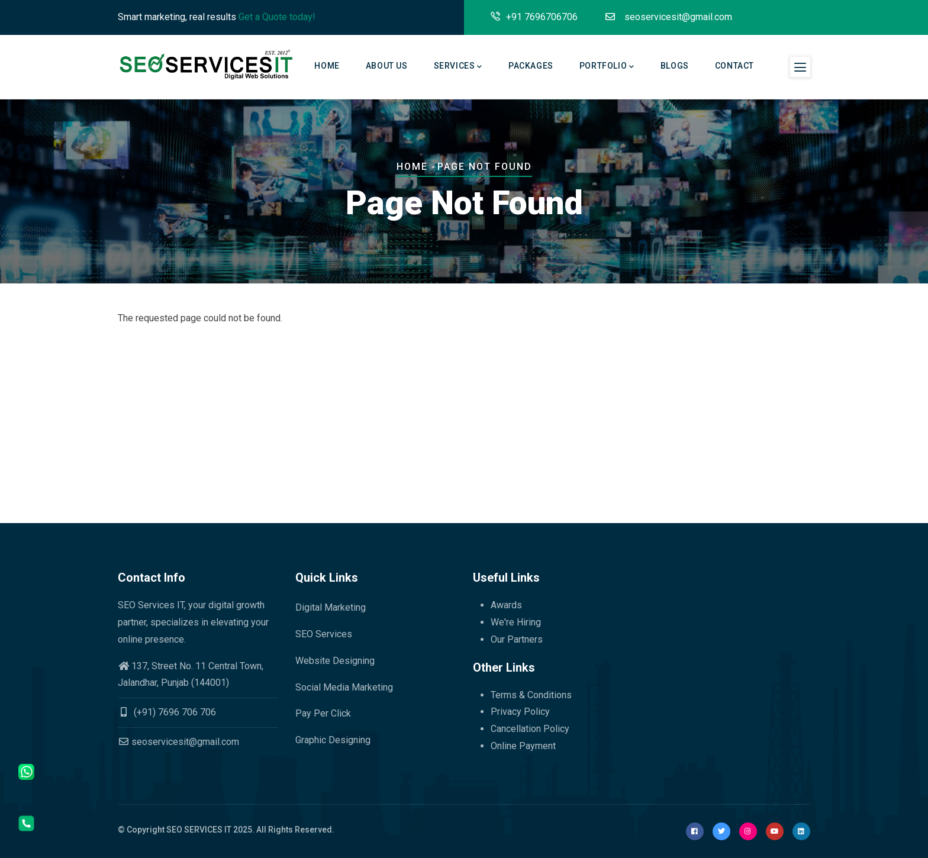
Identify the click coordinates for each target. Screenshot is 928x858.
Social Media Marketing (344, 687)
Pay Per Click (323, 713)
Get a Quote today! (277, 16)
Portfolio (606, 67)
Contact (734, 65)
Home (326, 65)
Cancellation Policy (530, 728)
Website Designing (335, 660)
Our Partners (517, 639)
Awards (506, 605)
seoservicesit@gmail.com (178, 741)
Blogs (674, 65)
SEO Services (323, 634)
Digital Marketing (330, 607)
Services (458, 67)
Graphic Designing (332, 740)
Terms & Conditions (531, 695)
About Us (387, 65)
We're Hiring (516, 622)
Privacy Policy (520, 711)
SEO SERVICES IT (198, 829)
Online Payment (523, 745)
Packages (530, 65)
